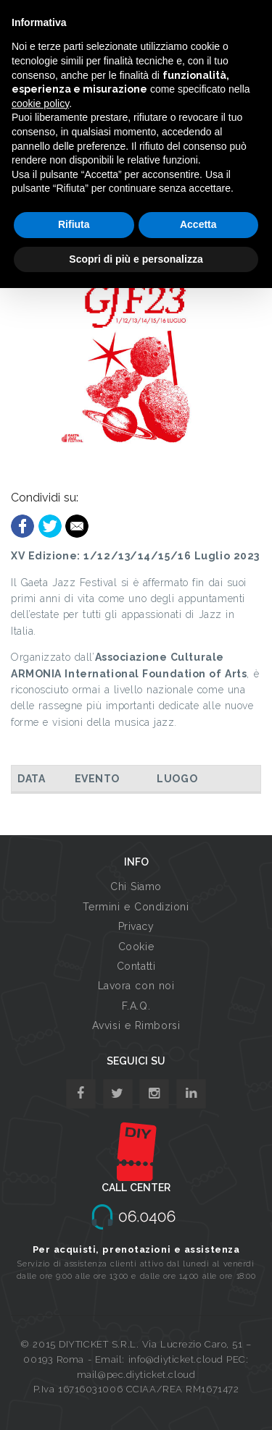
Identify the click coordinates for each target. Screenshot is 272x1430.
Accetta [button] (198, 224)
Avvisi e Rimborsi (136, 1025)
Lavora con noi (136, 985)
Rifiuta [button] (74, 224)
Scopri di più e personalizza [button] (135, 259)
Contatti (136, 966)
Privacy (136, 926)
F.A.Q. (136, 1006)
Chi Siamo (136, 886)
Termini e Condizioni (136, 907)
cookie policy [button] (40, 103)
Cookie (136, 946)
